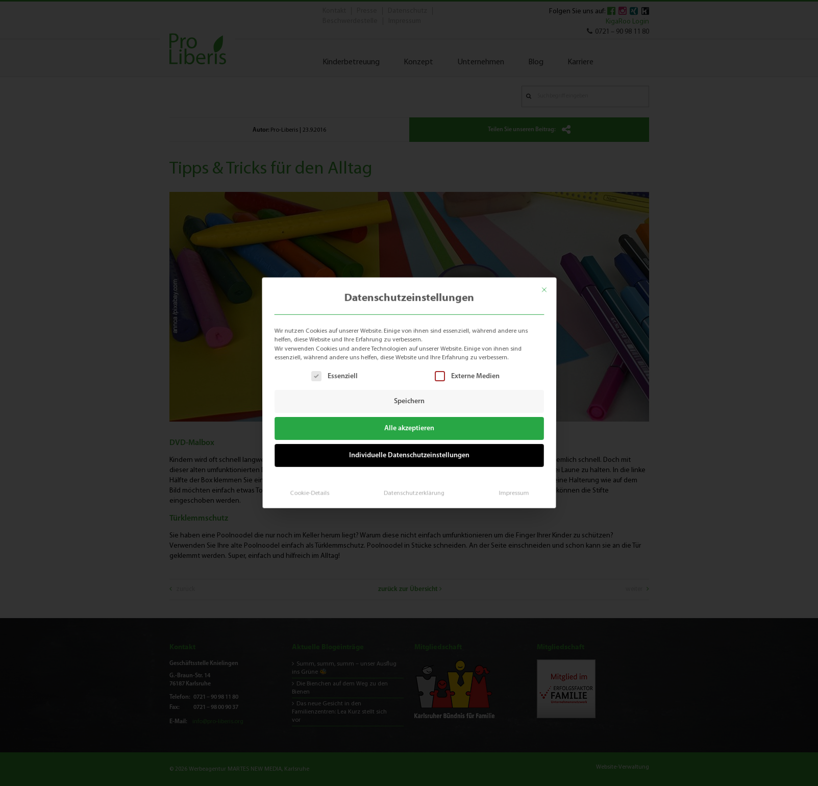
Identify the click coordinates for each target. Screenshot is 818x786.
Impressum (509, 489)
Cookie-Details (313, 489)
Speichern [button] (409, 401)
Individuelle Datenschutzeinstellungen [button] (409, 453)
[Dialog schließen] (549, 285)
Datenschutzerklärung (413, 489)
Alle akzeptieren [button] (409, 428)
